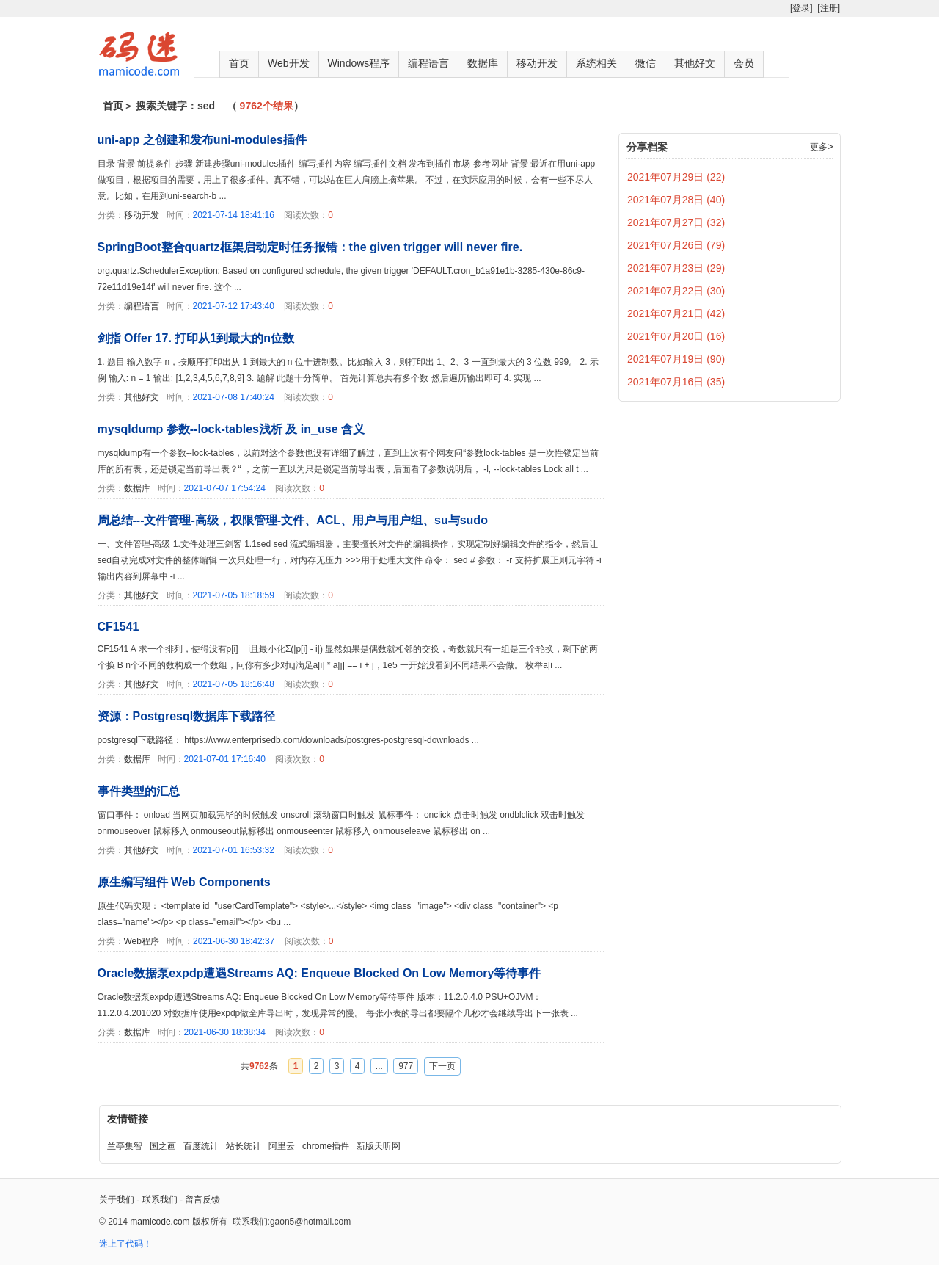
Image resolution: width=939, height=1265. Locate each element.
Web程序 (141, 941)
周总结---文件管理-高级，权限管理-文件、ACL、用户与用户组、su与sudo (293, 520)
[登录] (801, 8)
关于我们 (116, 1200)
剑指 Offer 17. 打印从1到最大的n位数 (196, 338)
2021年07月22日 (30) (676, 291)
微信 (645, 63)
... (379, 1066)
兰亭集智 (124, 1146)
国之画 (163, 1146)
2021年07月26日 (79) (676, 245)
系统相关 (596, 63)
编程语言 (428, 63)
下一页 (442, 1066)
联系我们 (160, 1200)
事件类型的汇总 (139, 791)
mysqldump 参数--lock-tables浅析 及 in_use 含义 (231, 429)
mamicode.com (159, 1222)
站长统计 (243, 1146)
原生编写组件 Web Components (184, 882)
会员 (744, 63)
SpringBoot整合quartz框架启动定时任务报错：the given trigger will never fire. (310, 247)
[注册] (828, 8)
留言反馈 (202, 1200)
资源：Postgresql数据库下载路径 (187, 716)
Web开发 (289, 63)
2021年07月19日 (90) (676, 359)
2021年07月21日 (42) (676, 313)
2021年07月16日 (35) (676, 382)
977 (405, 1066)
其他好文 (694, 63)
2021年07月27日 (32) (676, 222)
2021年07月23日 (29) (676, 268)
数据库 (482, 63)
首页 (239, 63)
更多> (821, 147)
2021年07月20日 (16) (676, 336)
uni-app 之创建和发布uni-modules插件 (202, 140)
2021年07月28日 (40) (676, 200)
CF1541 (118, 626)
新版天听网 (379, 1146)
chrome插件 (325, 1146)
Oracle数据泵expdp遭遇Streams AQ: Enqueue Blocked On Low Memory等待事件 (319, 973)
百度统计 (201, 1146)
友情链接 (127, 1119)
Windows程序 (359, 63)
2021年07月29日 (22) (676, 177)
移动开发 (537, 63)
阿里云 (281, 1146)
